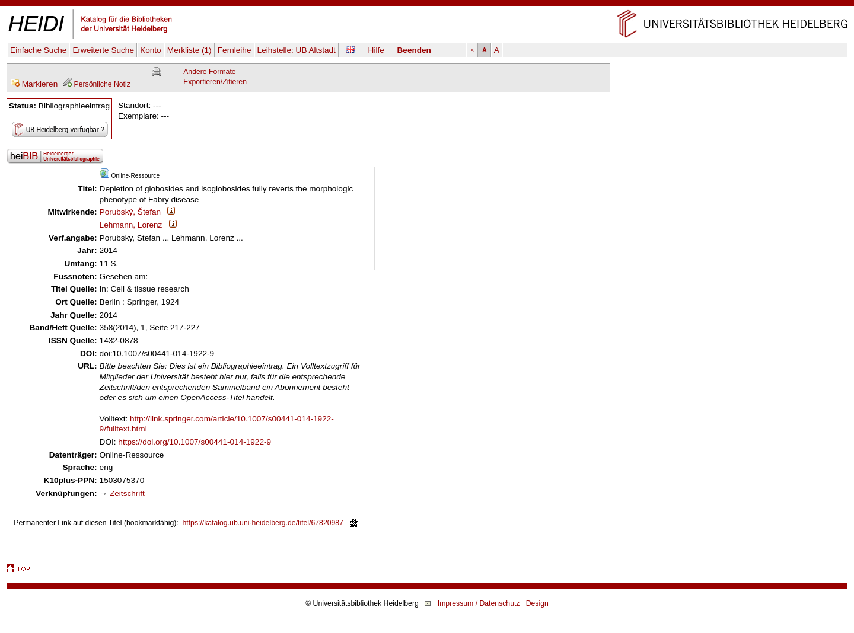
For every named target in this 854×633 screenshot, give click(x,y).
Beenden (414, 50)
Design (537, 603)
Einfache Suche (38, 50)
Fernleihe (234, 50)
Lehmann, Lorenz (131, 224)
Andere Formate (209, 72)
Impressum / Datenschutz (479, 603)
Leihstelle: (296, 50)
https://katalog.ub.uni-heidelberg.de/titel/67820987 (263, 523)
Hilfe (376, 50)
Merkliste (189, 50)
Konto (150, 50)
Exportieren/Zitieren (215, 82)
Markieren (34, 83)
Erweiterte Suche (103, 50)
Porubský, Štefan (130, 211)
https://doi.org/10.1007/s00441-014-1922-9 (194, 441)
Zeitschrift (127, 493)
